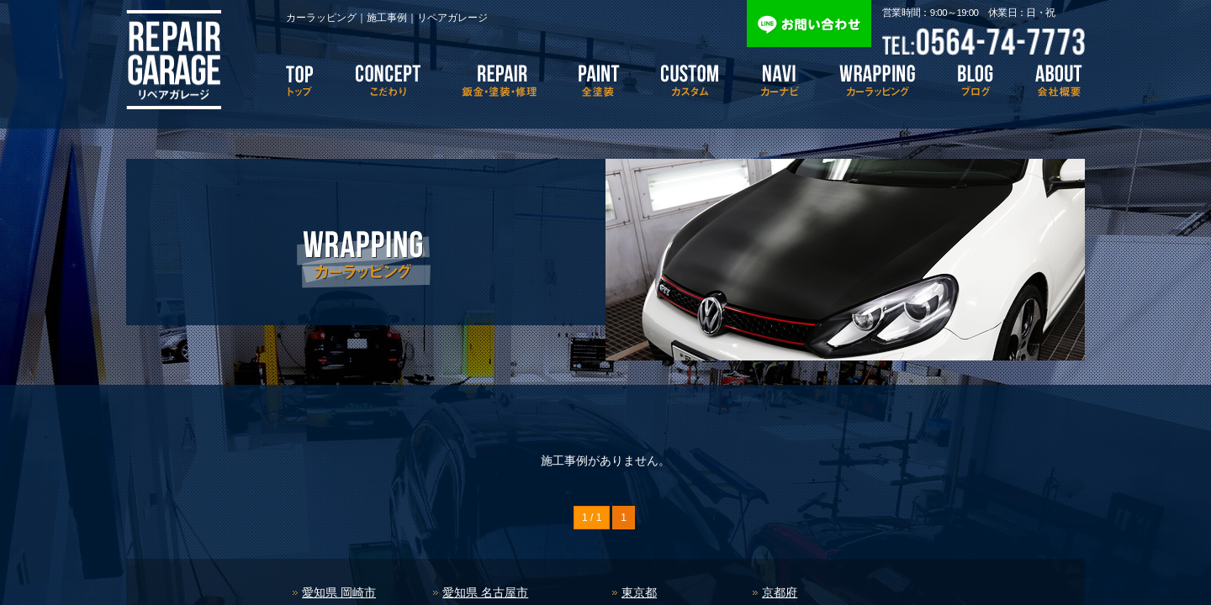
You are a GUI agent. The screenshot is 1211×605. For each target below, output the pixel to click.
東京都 (639, 592)
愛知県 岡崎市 (339, 592)
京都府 (779, 592)
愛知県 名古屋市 (485, 592)
